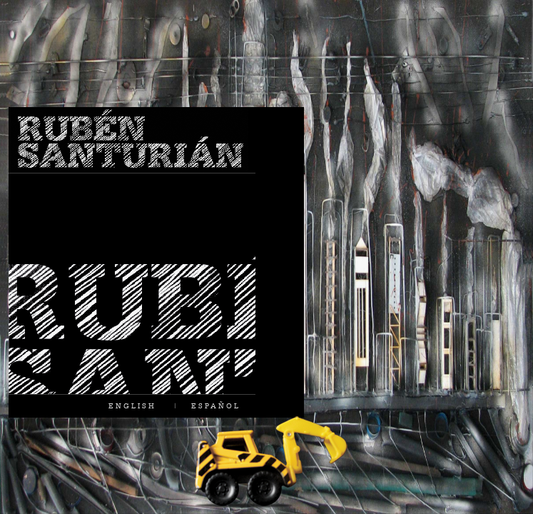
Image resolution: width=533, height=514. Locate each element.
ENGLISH (132, 405)
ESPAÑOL (215, 405)
